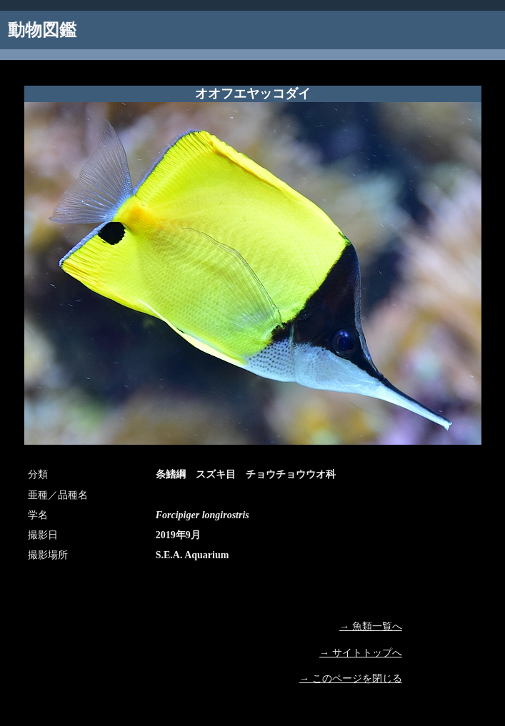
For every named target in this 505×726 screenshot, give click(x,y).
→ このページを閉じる (350, 678)
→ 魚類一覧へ (370, 626)
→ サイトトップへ (360, 652)
